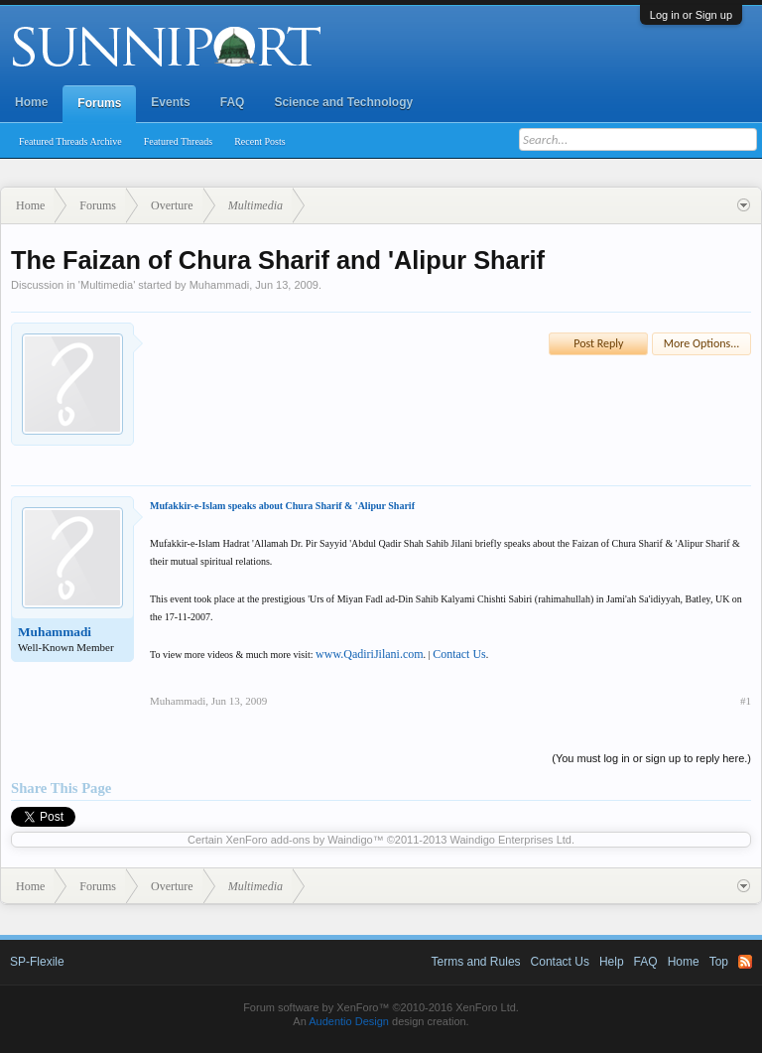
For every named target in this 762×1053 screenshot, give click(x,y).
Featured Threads (178, 141)
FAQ (232, 102)
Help (611, 962)
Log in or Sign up (691, 15)
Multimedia (106, 285)
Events (170, 102)
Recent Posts (259, 141)
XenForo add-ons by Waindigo (298, 840)
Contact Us (459, 654)
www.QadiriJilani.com (370, 654)
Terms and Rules (476, 962)
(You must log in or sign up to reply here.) (651, 758)
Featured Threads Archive (70, 141)
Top (718, 962)
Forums (99, 103)
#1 (745, 701)
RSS (745, 962)
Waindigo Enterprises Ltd (510, 840)
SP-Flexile (37, 962)
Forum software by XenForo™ (381, 1007)
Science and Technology (343, 102)
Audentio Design (349, 1021)
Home (31, 102)
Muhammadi (220, 285)
